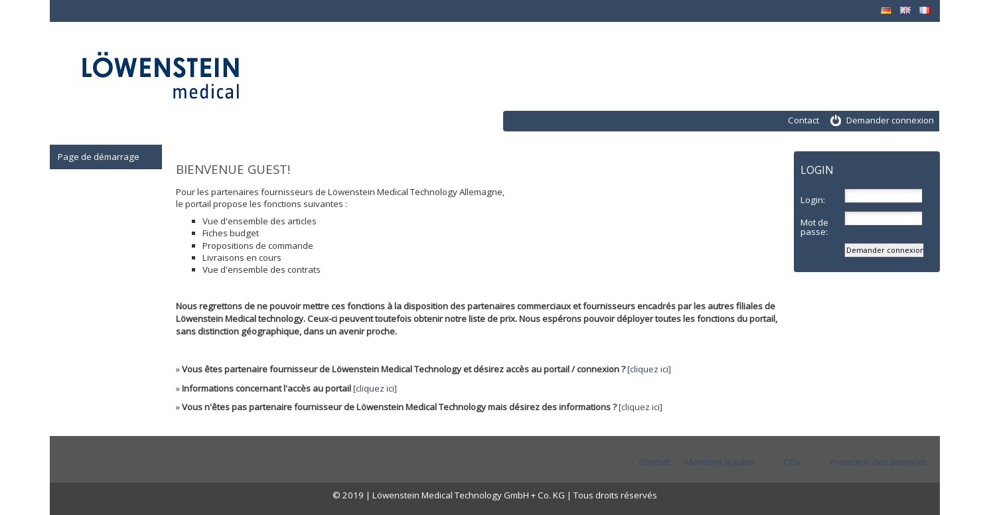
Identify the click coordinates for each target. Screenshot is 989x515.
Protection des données (878, 462)
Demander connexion (890, 120)
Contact (803, 120)
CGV (792, 462)
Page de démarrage (98, 157)
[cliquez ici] (649, 369)
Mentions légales (720, 462)
